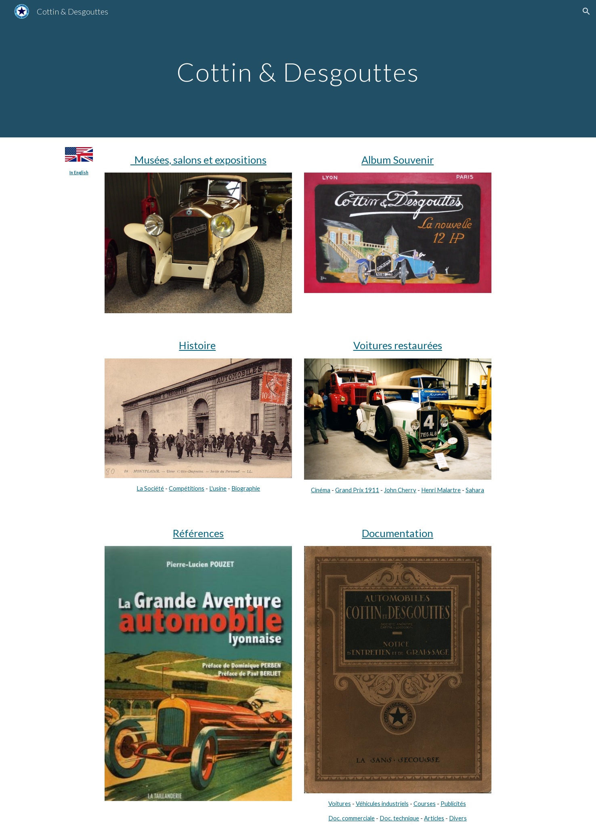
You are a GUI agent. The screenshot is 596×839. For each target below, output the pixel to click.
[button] (586, 11)
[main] (298, 68)
